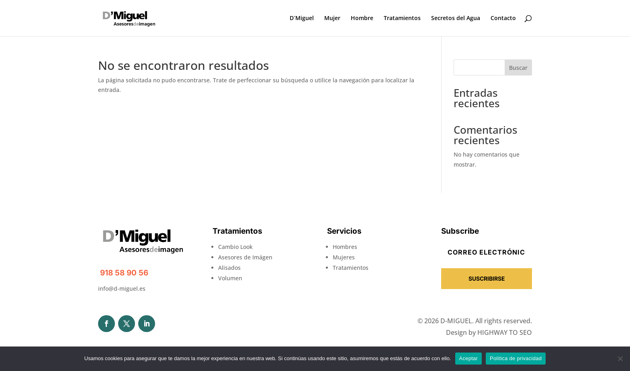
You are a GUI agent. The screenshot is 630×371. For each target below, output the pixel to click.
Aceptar (468, 358)
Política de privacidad (516, 358)
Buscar (518, 67)
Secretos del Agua (455, 18)
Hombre (362, 18)
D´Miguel (302, 18)
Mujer (332, 18)
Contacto (503, 18)
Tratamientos (402, 18)
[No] (620, 359)
